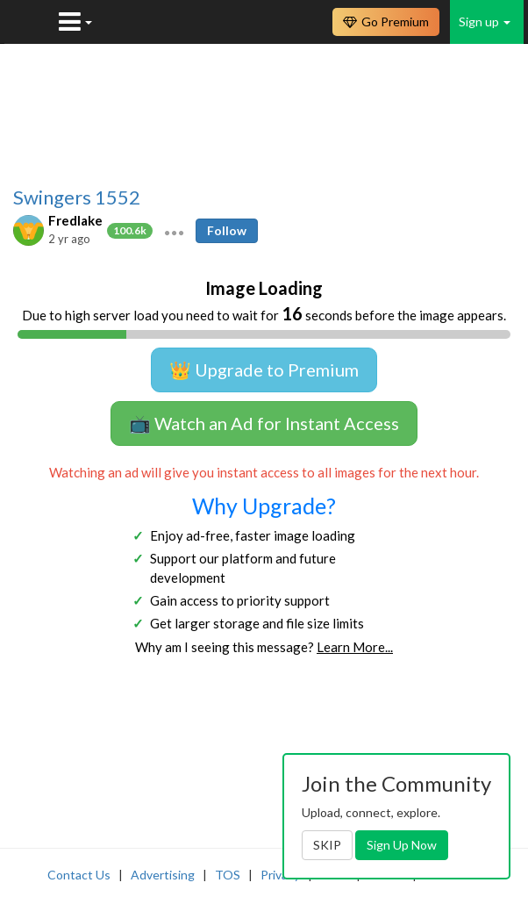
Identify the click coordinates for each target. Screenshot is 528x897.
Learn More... (355, 647)
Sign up (484, 21)
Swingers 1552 (76, 197)
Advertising (163, 874)
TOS (227, 874)
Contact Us (79, 874)
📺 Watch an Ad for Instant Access (264, 423)
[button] (174, 231)
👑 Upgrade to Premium (264, 369)
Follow (226, 230)
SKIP (327, 844)
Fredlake (75, 220)
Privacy (280, 874)
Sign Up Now (402, 844)
